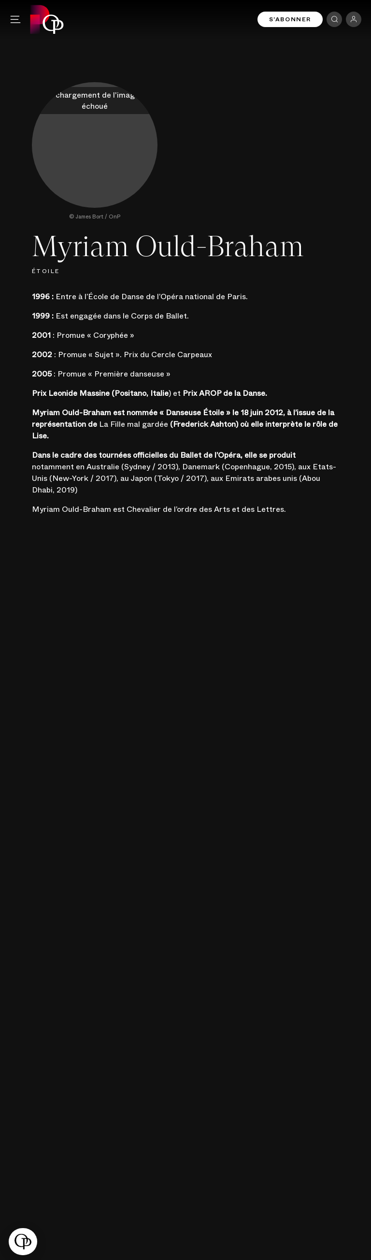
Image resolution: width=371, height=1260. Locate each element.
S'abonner (290, 19)
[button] (23, 1241)
